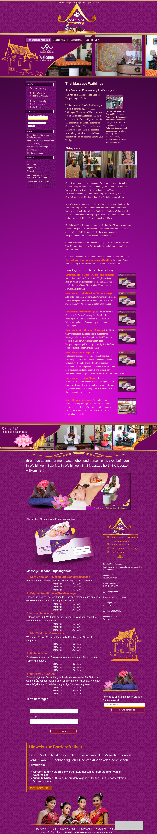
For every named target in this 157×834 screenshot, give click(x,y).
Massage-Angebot (60, 40)
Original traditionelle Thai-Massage (40, 140)
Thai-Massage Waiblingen (38, 40)
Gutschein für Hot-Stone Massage (81, 378)
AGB (67, 2)
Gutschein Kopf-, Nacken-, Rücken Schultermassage (89, 275)
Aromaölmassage (34, 143)
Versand (92, 2)
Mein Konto (35, 107)
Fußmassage (32, 150)
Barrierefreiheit (39, 788)
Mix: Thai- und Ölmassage (37, 147)
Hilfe (98, 2)
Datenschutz (74, 2)
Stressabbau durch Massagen (79, 400)
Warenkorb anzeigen (39, 88)
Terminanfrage (77, 40)
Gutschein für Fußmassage (77, 352)
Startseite (60, 2)
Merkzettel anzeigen (39, 101)
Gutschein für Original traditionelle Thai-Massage (88, 293)
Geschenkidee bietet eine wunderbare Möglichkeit (88, 260)
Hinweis (89, 40)
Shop (97, 40)
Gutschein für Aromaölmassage (80, 311)
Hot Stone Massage (35, 153)
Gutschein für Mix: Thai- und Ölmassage (84, 330)
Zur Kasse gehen (37, 104)
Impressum (84, 2)
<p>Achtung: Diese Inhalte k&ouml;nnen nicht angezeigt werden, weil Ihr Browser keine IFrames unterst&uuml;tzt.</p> (53, 722)
